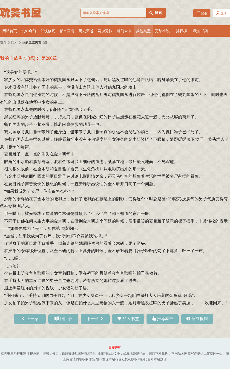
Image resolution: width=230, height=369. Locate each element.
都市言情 (67, 31)
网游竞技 (105, 31)
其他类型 (143, 31)
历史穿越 (86, 31)
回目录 (66, 318)
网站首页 (9, 31)
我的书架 (200, 31)
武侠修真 (47, 31)
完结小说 (162, 31)
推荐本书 (165, 318)
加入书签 (130, 318)
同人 (14, 42)
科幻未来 (124, 31)
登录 (201, 13)
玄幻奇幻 (28, 31)
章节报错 (199, 318)
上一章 (32, 318)
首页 (3, 42)
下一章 (92, 318)
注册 (221, 13)
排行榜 (181, 31)
